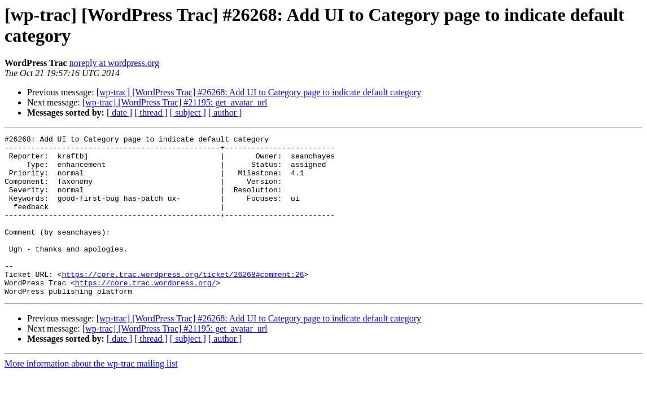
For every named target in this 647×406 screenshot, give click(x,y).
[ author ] (225, 112)
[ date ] (119, 112)
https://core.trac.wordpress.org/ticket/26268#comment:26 (183, 303)
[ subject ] (188, 112)
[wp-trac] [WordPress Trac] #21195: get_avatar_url (175, 102)
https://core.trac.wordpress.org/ (145, 313)
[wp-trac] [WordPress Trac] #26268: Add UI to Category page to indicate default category (259, 92)
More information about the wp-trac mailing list (91, 395)
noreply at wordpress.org (114, 63)
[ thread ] (151, 112)
